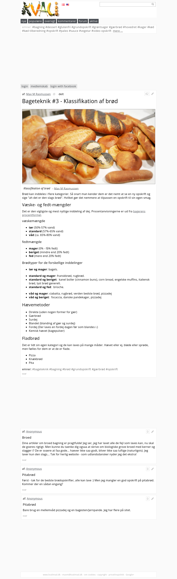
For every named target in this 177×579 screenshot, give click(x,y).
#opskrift (112, 369)
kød (150, 27)
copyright (102, 574)
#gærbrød (98, 369)
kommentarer (67, 21)
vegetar (85, 31)
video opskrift (101, 31)
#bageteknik (40, 369)
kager (142, 27)
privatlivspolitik (116, 574)
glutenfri (64, 27)
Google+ (130, 574)
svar (24, 373)
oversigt (50, 21)
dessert (51, 27)
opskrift (52, 31)
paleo (63, 31)
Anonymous (34, 431)
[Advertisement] (89, 59)
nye (24, 21)
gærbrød (115, 27)
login (25, 86)
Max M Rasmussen (38, 94)
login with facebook (63, 86)
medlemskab (39, 86)
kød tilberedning (34, 31)
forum (83, 21)
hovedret (130, 27)
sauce (73, 31)
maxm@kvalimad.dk (72, 574)
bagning (38, 27)
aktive (94, 21)
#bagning (55, 369)
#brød (66, 369)
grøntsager (100, 27)
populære (35, 21)
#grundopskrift (81, 369)
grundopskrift (81, 27)
